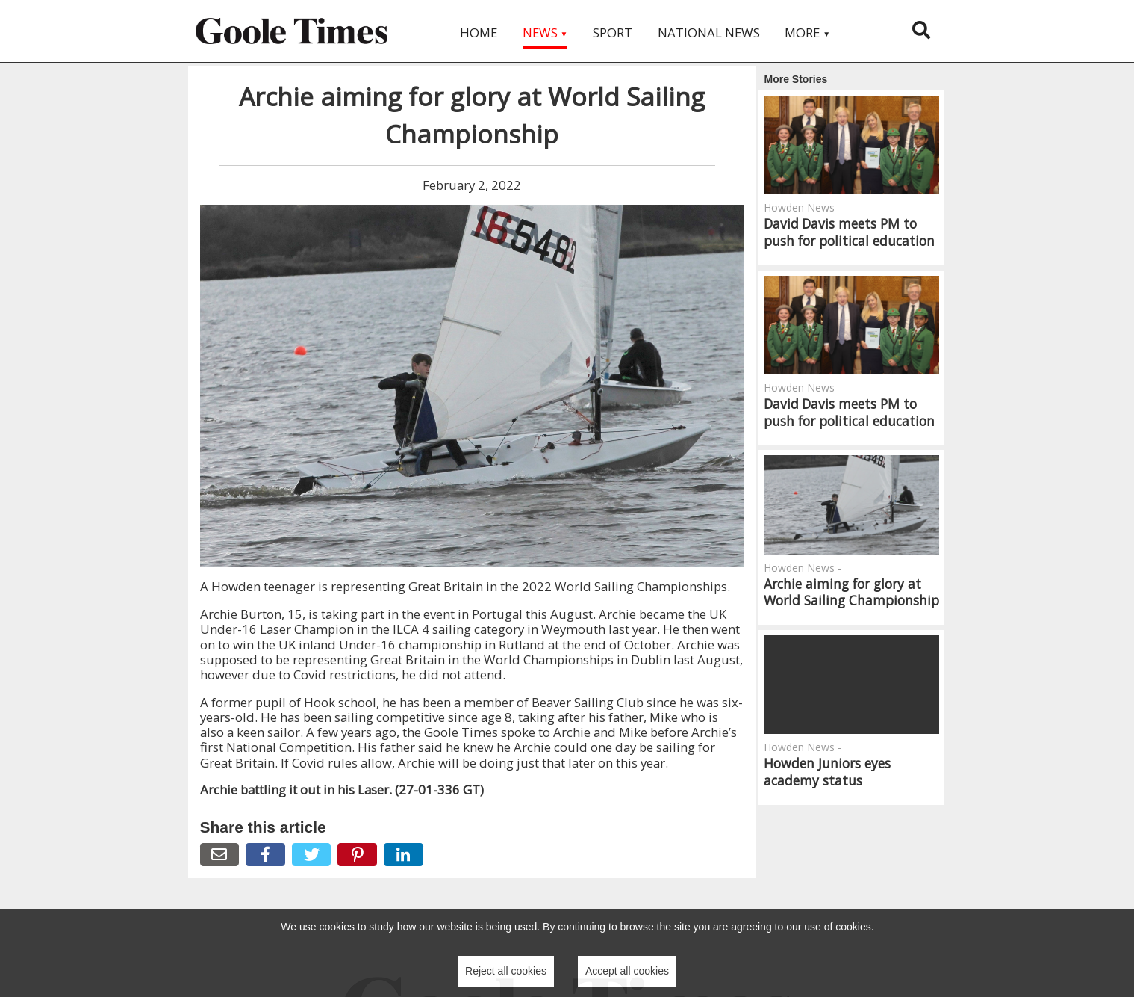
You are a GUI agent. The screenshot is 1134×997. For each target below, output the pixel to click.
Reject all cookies (505, 971)
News (545, 32)
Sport (612, 32)
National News (709, 32)
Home (478, 32)
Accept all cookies (627, 971)
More (807, 32)
